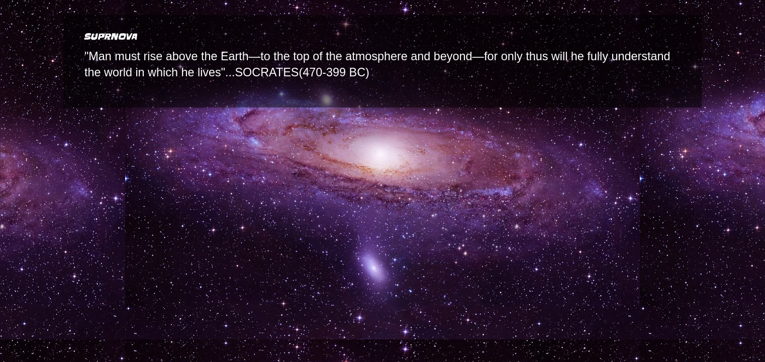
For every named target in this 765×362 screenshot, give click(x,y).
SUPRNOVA (110, 36)
